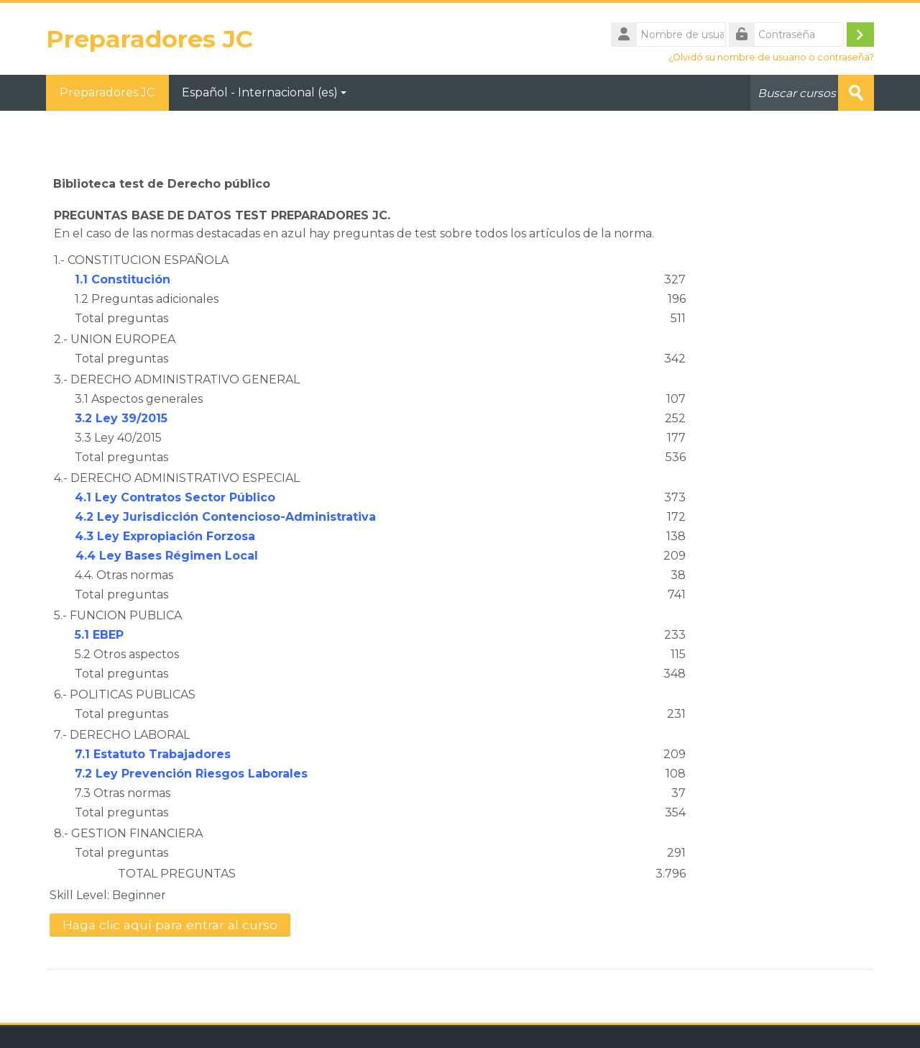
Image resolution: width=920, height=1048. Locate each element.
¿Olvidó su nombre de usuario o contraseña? (771, 57)
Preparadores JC (107, 92)
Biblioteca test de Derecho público (161, 184)
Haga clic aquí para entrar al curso (170, 924)
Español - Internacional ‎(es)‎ (265, 92)
